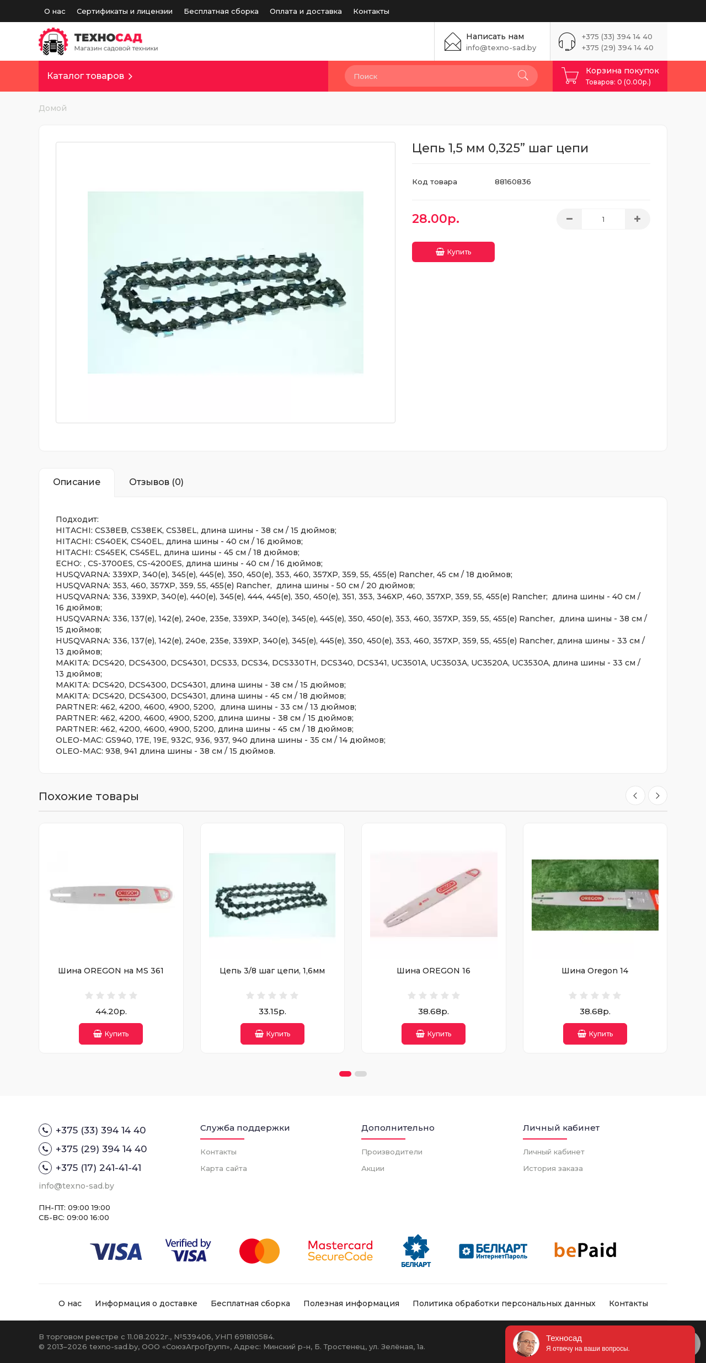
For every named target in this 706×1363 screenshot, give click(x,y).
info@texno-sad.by (501, 47)
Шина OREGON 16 (433, 971)
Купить (453, 248)
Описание (76, 482)
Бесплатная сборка (221, 11)
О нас (55, 11)
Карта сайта (223, 1168)
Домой (53, 108)
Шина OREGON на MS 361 (111, 971)
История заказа (553, 1168)
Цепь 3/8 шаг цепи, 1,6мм (272, 971)
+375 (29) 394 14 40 (618, 47)
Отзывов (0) (156, 482)
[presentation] (633, 796)
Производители (391, 1151)
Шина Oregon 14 (594, 971)
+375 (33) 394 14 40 (617, 36)
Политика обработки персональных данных (504, 1303)
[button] (345, 1074)
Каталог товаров (85, 76)
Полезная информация (351, 1303)
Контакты (371, 11)
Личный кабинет (554, 1151)
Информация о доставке (146, 1303)
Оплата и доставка (306, 11)
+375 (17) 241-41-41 (90, 1167)
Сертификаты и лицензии (125, 11)
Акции (372, 1168)
